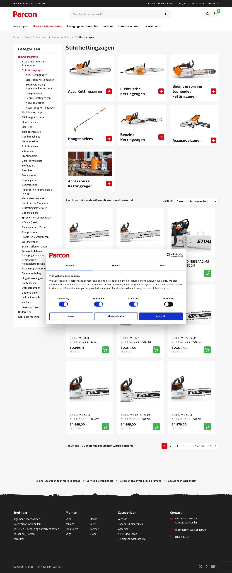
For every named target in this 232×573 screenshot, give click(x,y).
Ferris (93, 524)
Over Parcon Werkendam (27, 524)
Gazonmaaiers (30, 141)
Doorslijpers (29, 180)
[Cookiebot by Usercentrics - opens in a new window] (169, 255)
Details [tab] (116, 265)
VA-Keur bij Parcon (24, 534)
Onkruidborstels (31, 297)
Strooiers (27, 170)
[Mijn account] (207, 14)
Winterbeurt (153, 26)
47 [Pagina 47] (209, 445)
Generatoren (29, 175)
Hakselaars (28, 127)
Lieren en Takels (31, 307)
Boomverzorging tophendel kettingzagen (39, 86)
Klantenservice (165, 3)
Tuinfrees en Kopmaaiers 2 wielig (37, 191)
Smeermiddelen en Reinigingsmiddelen (33, 253)
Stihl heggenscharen (33, 117)
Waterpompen (30, 241)
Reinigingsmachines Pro (82, 26)
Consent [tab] (69, 265)
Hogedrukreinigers (32, 278)
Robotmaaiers (30, 146)
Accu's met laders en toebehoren (33, 63)
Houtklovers (29, 122)
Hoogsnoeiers (34, 93)
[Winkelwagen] (215, 14)
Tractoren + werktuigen (35, 236)
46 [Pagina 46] (202, 445)
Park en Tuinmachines (47, 26)
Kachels (26, 302)
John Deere (72, 529)
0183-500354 (213, 3)
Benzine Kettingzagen (38, 98)
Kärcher (94, 529)
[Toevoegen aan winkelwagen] (207, 273)
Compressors (29, 232)
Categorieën (29, 49)
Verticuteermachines (33, 198)
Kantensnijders (30, 283)
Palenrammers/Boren (34, 227)
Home (16, 37)
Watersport (21, 26)
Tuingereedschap (31, 273)
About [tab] (162, 265)
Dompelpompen (31, 287)
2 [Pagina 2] (171, 445)
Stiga (68, 534)
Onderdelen (24, 312)
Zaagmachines (30, 292)
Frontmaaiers (29, 156)
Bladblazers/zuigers (33, 112)
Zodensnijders (30, 212)
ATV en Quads (30, 222)
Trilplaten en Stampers (35, 203)
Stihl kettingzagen (32, 70)
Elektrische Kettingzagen (40, 79)
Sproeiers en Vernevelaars (36, 217)
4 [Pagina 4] (183, 445)
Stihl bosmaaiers (31, 131)
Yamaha (70, 524)
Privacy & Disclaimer (49, 566)
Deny (71, 316)
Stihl (68, 519)
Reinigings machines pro (132, 538)
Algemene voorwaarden (26, 519)
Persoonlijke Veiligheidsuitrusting (33, 262)
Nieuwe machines (61, 37)
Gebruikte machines (29, 316)
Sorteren (168, 200)
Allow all (161, 316)
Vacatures (151, 3)
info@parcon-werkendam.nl (191, 3)
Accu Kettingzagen (36, 75)
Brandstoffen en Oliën (34, 246)
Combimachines (31, 136)
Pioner (93, 534)
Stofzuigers (28, 165)
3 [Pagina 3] (177, 445)
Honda (93, 519)
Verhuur (108, 26)
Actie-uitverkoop (129, 26)
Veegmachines (30, 184)
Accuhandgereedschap (35, 268)
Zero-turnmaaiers (32, 160)
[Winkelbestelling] (197, 201)
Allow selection (115, 316)
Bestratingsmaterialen (34, 208)
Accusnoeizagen (35, 102)
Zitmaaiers (28, 151)
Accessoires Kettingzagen (40, 107)
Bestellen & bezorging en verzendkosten (36, 529)
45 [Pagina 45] (196, 445)
